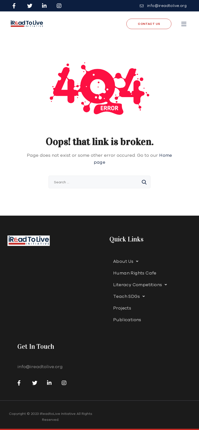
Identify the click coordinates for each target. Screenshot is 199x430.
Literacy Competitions (141, 284)
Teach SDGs (130, 296)
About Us (127, 261)
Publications (127, 319)
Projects (122, 308)
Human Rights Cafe (134, 273)
